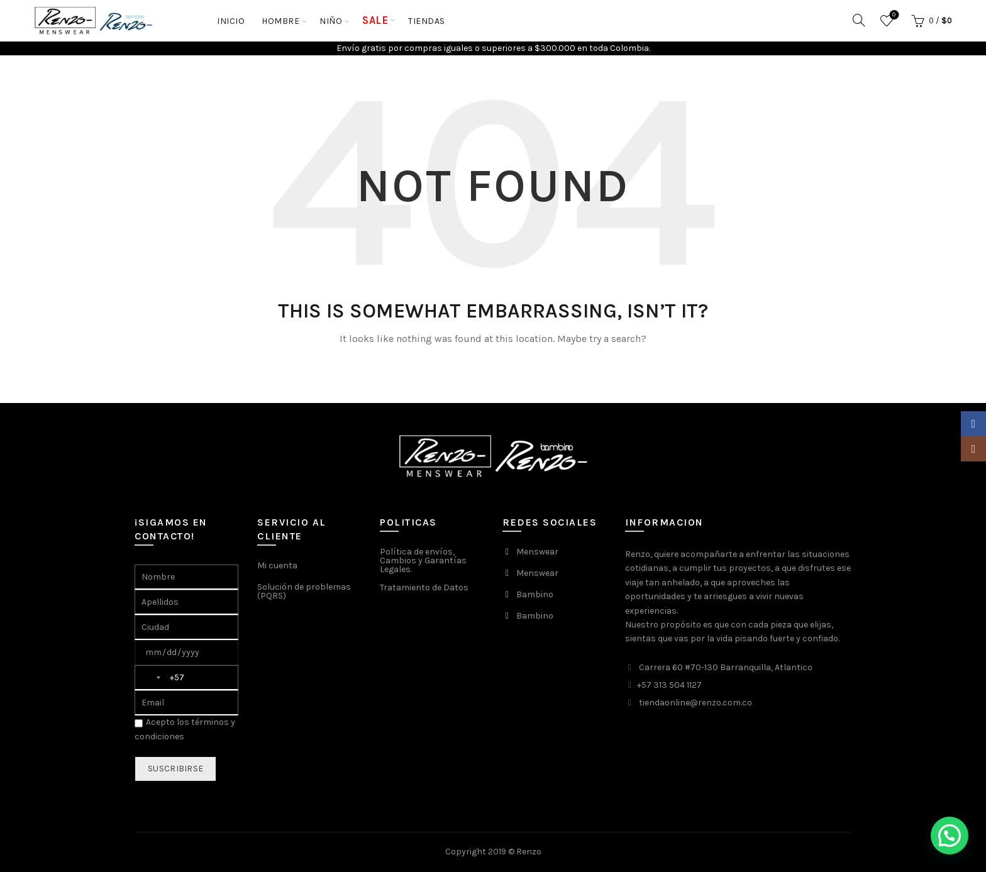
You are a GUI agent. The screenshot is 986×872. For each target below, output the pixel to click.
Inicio (231, 21)
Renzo (528, 851)
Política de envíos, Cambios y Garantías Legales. (423, 560)
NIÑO (330, 21)
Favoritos (892, 15)
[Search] (859, 20)
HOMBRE (280, 21)
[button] (949, 835)
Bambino (534, 594)
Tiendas (426, 21)
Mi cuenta (277, 565)
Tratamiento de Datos (424, 587)
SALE (375, 20)
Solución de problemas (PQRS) (304, 591)
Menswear (537, 551)
